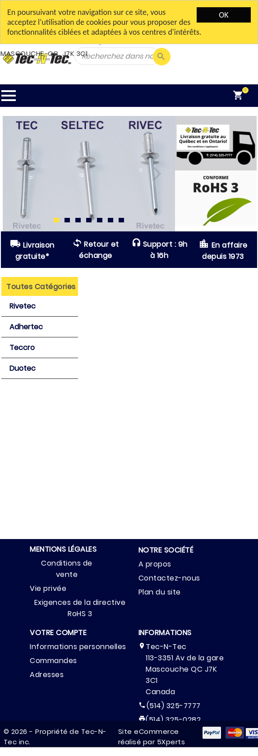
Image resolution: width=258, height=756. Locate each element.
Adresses (47, 674)
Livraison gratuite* (32, 250)
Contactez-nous (169, 578)
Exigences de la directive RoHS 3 (80, 608)
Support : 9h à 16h (159, 250)
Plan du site (159, 592)
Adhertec (26, 327)
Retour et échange (95, 250)
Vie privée (48, 588)
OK (223, 15)
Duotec (22, 368)
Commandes (53, 660)
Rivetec (22, 306)
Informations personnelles (78, 646)
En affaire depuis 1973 (223, 250)
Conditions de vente (66, 569)
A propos (154, 564)
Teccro (22, 347)
